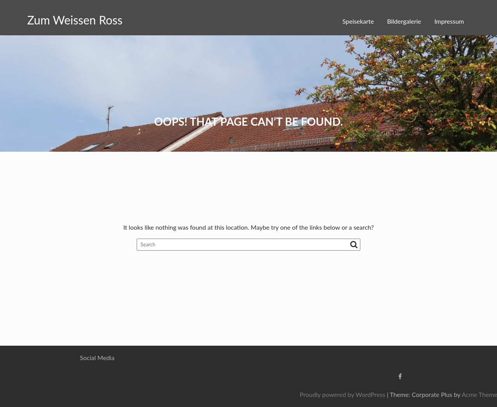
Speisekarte (358, 21)
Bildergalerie (404, 21)
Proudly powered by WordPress (406, 394)
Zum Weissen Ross (75, 20)
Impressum (449, 21)
